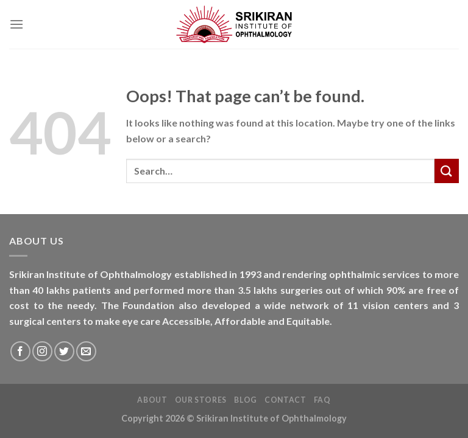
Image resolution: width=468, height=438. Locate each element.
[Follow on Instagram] (42, 351)
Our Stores (201, 400)
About (152, 400)
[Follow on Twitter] (64, 351)
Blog (245, 400)
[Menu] (16, 24)
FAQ (322, 400)
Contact (285, 400)
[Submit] (446, 170)
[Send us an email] (86, 351)
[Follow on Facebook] (20, 351)
